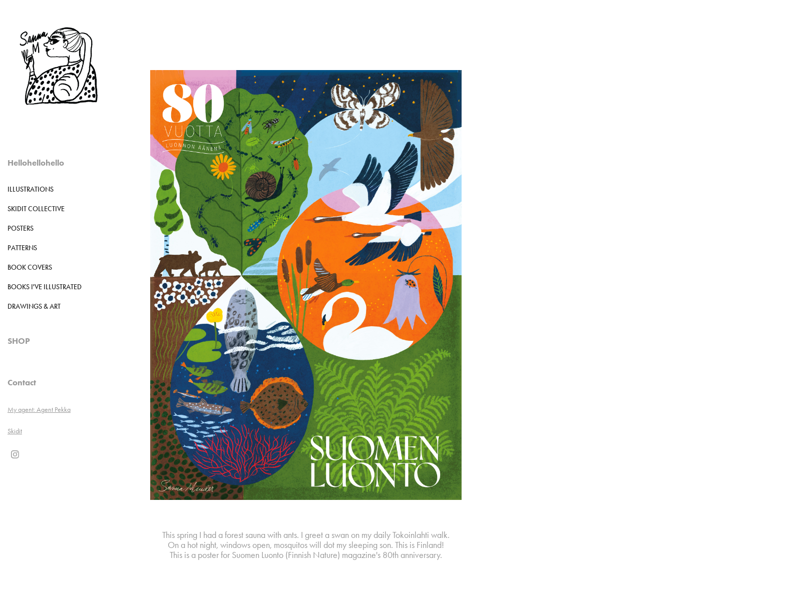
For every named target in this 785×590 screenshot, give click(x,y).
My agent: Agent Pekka (39, 409)
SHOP (19, 341)
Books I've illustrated (45, 287)
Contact (22, 382)
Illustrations (31, 189)
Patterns (22, 248)
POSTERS (21, 228)
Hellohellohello (36, 163)
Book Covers (30, 267)
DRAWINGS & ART (34, 306)
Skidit (15, 431)
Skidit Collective (36, 209)
